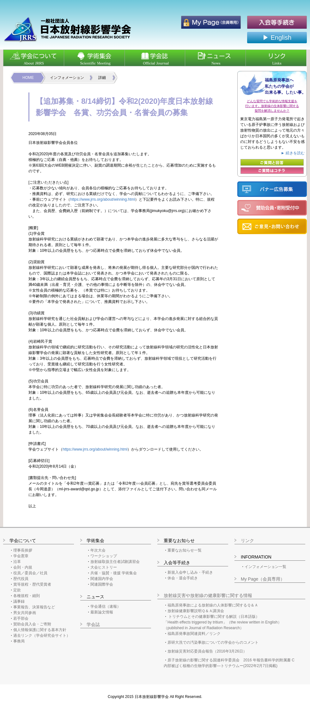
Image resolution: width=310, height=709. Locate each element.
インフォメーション (67, 77)
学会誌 (93, 624)
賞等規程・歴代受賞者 (32, 584)
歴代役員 (20, 578)
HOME (28, 77)
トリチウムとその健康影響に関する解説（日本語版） (213, 616)
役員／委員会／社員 (30, 573)
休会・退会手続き (182, 578)
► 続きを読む (293, 153)
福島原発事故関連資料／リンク (194, 633)
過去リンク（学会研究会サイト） (41, 635)
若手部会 (20, 618)
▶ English (277, 37)
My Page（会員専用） (263, 579)
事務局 (19, 641)
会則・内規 (22, 567)
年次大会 (98, 550)
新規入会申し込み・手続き (190, 572)
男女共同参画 (24, 613)
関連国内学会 (101, 578)
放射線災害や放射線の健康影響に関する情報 (208, 595)
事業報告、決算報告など (34, 607)
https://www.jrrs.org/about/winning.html (102, 199)
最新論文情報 (101, 612)
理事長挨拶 (22, 550)
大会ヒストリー (103, 567)
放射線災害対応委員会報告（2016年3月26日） (207, 651)
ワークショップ (103, 556)
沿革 (17, 561)
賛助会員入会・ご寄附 (32, 624)
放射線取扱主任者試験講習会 (115, 561)
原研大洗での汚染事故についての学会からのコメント (212, 642)
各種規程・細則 (26, 596)
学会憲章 (20, 556)
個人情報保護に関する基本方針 (39, 630)
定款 (17, 590)
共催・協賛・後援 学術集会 (113, 573)
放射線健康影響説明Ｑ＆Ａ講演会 (195, 611)
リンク (247, 540)
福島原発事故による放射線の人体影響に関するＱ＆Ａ (212, 605)
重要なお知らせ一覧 (184, 550)
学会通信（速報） (105, 606)
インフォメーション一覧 (265, 566)
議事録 (19, 601)
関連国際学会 (101, 584)
